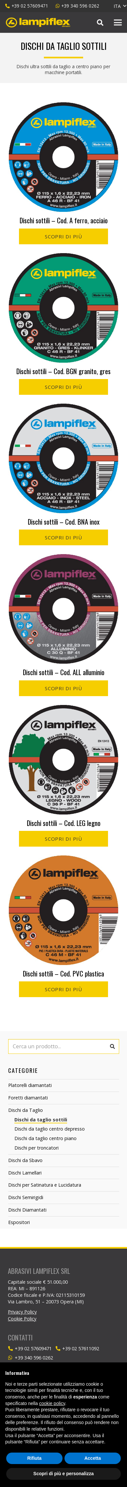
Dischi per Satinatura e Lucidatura (44, 1185)
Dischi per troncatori (36, 1148)
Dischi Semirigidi (25, 1197)
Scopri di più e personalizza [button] (63, 1473)
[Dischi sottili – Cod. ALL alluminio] (63, 557)
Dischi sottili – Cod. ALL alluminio (63, 672)
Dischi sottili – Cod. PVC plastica (63, 973)
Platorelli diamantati (30, 1085)
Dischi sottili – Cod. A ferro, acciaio (64, 220)
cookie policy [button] (52, 1403)
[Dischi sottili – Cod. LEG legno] (63, 708)
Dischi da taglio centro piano (45, 1138)
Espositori (19, 1222)
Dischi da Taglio (25, 1110)
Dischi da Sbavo (25, 1160)
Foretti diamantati (28, 1098)
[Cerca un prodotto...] (63, 1046)
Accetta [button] (92, 1458)
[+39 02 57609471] (11, 1349)
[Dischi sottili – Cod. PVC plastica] (63, 859)
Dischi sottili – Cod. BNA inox (64, 521)
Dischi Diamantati (27, 1210)
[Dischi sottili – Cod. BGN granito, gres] (63, 256)
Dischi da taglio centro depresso (49, 1129)
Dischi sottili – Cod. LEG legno (63, 823)
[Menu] (118, 22)
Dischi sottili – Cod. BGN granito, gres (63, 371)
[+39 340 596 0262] (11, 1358)
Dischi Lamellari (25, 1173)
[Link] (38, 22)
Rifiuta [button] (34, 1458)
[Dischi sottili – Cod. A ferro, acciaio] (63, 106)
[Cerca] (100, 22)
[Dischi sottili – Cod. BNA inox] (63, 407)
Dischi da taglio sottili (40, 1119)
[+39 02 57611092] (58, 1349)
